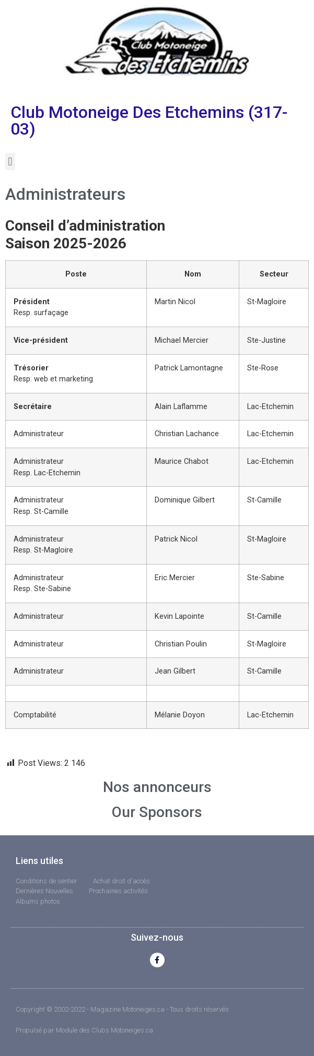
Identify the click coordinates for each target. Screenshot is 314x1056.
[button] (10, 161)
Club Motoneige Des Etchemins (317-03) (148, 120)
